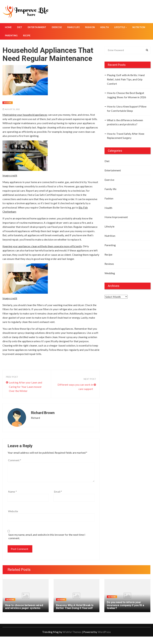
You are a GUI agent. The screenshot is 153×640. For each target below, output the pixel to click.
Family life (73, 27)
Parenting (11, 35)
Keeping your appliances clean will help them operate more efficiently (42, 246)
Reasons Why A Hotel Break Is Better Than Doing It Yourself (74, 607)
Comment (14, 460)
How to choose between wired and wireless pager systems (24, 607)
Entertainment (37, 27)
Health (104, 27)
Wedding (110, 273)
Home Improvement (116, 217)
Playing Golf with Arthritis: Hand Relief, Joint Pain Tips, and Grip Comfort (126, 79)
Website (13, 511)
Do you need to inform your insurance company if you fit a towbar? (125, 605)
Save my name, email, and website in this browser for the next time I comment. (46, 536)
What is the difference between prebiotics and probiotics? (125, 122)
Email (58, 491)
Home (8, 27)
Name (12, 491)
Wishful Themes (72, 631)
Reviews (7, 103)
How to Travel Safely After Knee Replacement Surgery (125, 135)
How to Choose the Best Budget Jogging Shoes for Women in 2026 (126, 95)
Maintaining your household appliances (24, 114)
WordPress (104, 631)
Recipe (27, 35)
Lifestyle (120, 27)
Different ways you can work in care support (75, 386)
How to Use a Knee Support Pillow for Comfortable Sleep (127, 108)
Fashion (90, 27)
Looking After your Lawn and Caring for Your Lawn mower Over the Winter (25, 386)
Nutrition (138, 27)
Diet (19, 27)
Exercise (57, 27)
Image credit (9, 175)
